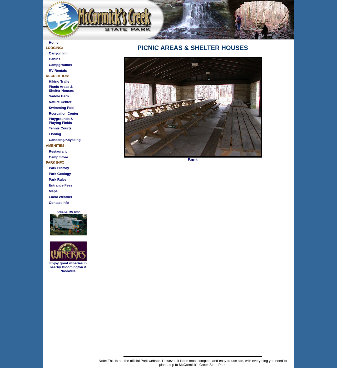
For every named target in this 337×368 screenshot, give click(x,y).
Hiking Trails (59, 81)
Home (53, 42)
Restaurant (58, 151)
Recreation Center (63, 113)
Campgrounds (60, 65)
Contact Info (59, 203)
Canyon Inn (58, 53)
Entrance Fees (60, 185)
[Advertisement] (192, 315)
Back (193, 158)
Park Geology (60, 174)
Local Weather (60, 197)
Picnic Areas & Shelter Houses (61, 89)
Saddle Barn (59, 96)
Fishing (55, 134)
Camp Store (58, 157)
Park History (59, 168)
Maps (53, 191)
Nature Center (60, 102)
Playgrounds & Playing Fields (61, 121)
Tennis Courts (60, 128)
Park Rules (58, 180)
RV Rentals (58, 71)
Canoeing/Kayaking (65, 140)
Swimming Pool (62, 108)
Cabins (54, 59)
